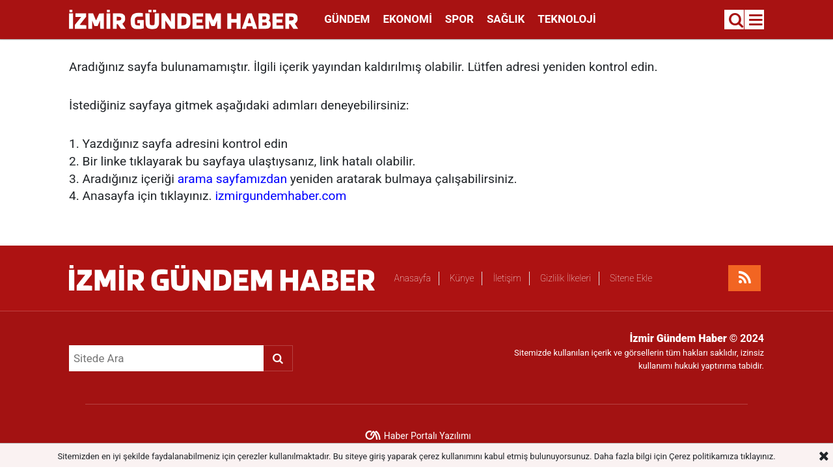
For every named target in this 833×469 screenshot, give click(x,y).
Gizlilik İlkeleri (565, 278)
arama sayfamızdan (232, 178)
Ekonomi (407, 18)
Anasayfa (412, 278)
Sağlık (506, 18)
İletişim (507, 278)
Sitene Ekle (631, 278)
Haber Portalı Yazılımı (427, 436)
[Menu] (756, 20)
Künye (462, 278)
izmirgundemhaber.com (280, 195)
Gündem (347, 18)
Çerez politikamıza (703, 456)
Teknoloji (566, 18)
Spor (459, 18)
